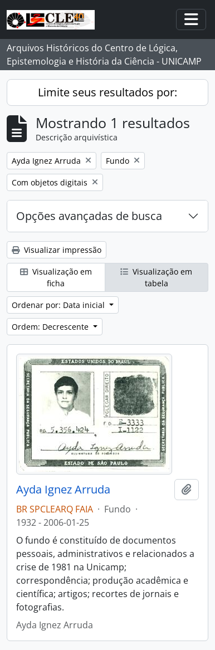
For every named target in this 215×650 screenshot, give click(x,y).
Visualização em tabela (156, 277)
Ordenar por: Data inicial (59, 305)
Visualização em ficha (56, 277)
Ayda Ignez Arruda (63, 489)
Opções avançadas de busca (89, 215)
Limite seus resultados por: (107, 92)
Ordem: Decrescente (51, 326)
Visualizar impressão (56, 250)
